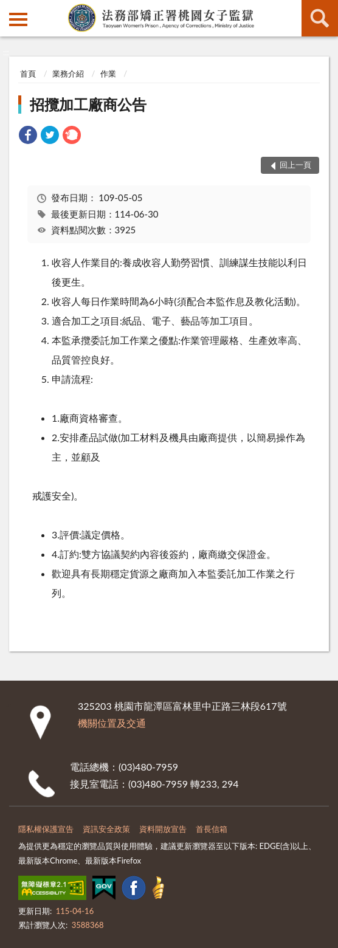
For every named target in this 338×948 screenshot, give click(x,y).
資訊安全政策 (106, 829)
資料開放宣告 (163, 829)
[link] (28, 136)
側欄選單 (18, 19)
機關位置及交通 (112, 723)
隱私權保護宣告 (46, 829)
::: (10, 9)
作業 (108, 73)
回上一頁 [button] (295, 165)
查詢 (320, 18)
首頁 (28, 73)
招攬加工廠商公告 (88, 104)
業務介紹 (68, 73)
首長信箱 (211, 829)
